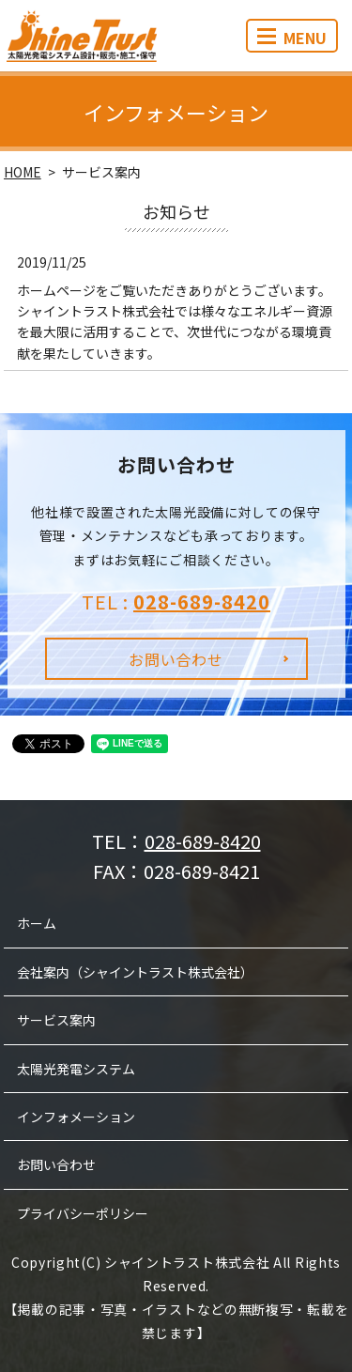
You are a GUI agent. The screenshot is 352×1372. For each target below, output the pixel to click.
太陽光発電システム (76, 1068)
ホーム (36, 923)
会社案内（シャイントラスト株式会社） (135, 972)
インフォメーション (76, 1116)
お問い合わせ (175, 659)
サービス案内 (56, 1019)
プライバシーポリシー (82, 1213)
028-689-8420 (201, 601)
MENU (292, 37)
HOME (22, 171)
